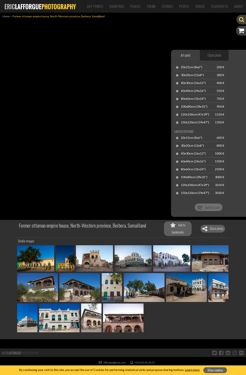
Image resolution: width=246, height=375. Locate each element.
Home (6, 16)
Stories (167, 6)
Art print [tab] (185, 55)
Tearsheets (219, 6)
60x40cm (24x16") (193, 90)
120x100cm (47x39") (195, 114)
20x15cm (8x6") (191, 67)
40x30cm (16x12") (193, 83)
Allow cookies (215, 370)
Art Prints (95, 6)
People (184, 6)
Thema (151, 6)
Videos (200, 6)
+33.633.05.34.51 (143, 362)
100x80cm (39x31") (194, 106)
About (238, 6)
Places (135, 6)
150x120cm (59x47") (195, 122)
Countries (116, 6)
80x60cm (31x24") (193, 98)
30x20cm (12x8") (192, 75)
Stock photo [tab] (214, 55)
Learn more (192, 370)
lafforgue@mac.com (112, 362)
